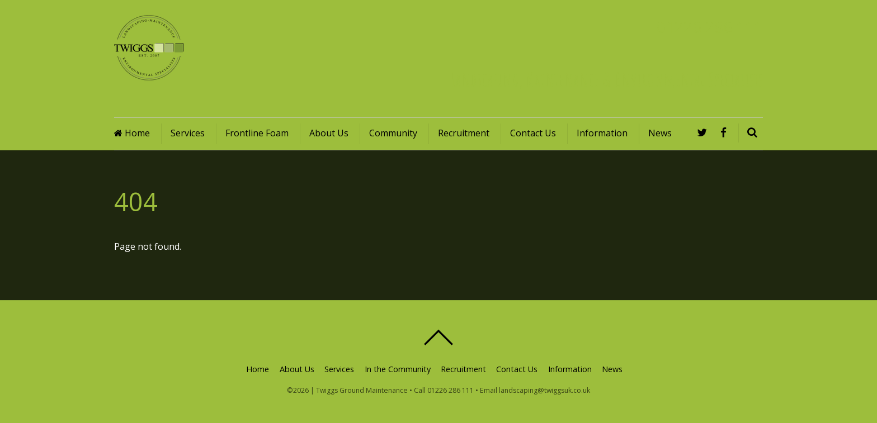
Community (393, 133)
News (660, 133)
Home (132, 133)
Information (602, 133)
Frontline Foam (257, 133)
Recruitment (463, 133)
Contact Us (533, 133)
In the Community (398, 369)
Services (188, 133)
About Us (328, 133)
